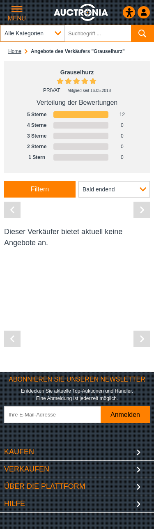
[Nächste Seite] (141, 210)
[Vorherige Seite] (12, 210)
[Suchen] (142, 33)
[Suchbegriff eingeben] (77, 33)
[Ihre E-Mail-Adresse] (58, 414)
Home (14, 51)
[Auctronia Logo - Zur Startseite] (81, 12)
